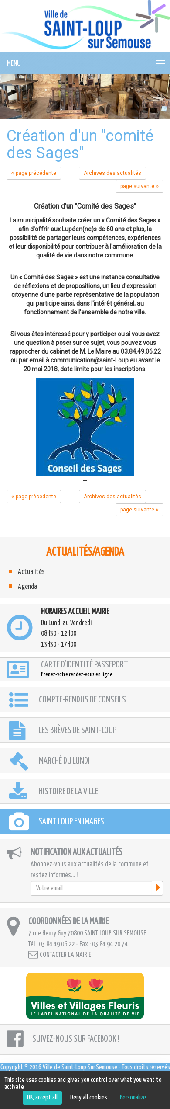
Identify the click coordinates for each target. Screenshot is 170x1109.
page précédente (33, 173)
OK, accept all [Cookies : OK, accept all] (42, 1097)
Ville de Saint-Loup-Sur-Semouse (80, 1067)
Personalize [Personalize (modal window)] (133, 1097)
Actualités (31, 572)
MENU (13, 63)
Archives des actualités (112, 173)
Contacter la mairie (59, 954)
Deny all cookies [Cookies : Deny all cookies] (88, 1097)
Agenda (27, 587)
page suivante (139, 186)
